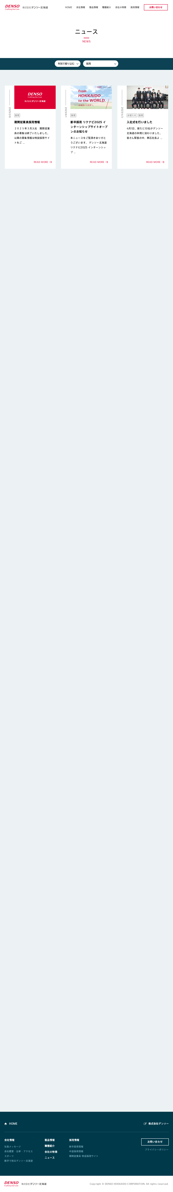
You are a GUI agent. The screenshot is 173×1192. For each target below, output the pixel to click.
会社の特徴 (51, 1152)
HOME (13, 1123)
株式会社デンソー (158, 1123)
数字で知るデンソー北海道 (18, 1161)
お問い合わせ (156, 7)
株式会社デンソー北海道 (26, 7)
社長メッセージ (12, 1146)
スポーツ (9, 1156)
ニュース (50, 1158)
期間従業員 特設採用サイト (84, 1156)
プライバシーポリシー (157, 1149)
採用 (17, 115)
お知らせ (131, 115)
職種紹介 (50, 1146)
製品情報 (50, 1140)
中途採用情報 (76, 1151)
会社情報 (9, 1140)
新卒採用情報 (76, 1146)
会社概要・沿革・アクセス (18, 1151)
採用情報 (74, 1140)
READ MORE (30, 127)
